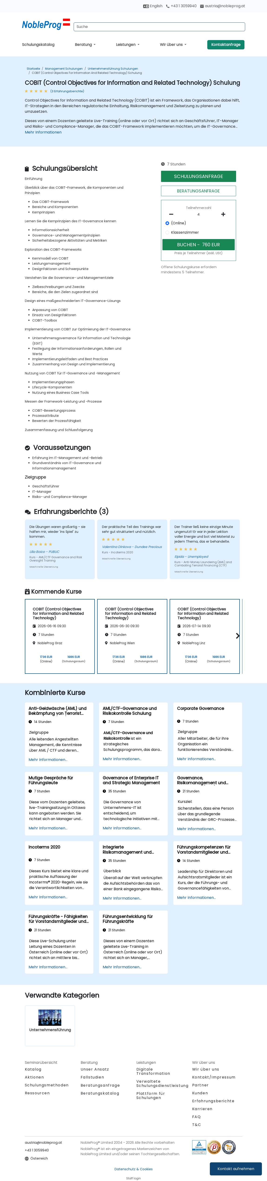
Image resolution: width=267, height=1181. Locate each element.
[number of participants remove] (172, 214)
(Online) (178, 223)
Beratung (84, 44)
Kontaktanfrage (226, 44)
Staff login (133, 1178)
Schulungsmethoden (47, 1085)
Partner (200, 1085)
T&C (196, 1124)
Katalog (33, 1069)
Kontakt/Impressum (214, 1077)
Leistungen (126, 44)
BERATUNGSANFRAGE (198, 191)
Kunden (200, 1093)
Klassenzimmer (185, 232)
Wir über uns (172, 44)
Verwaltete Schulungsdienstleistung (162, 1083)
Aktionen (34, 1077)
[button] (237, 636)
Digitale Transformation (153, 1071)
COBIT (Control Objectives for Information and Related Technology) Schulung (87, 73)
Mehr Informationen (43, 132)
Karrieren (202, 1109)
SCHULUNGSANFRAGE (198, 176)
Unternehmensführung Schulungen (113, 69)
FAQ (196, 1116)
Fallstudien (92, 1077)
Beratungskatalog (100, 1093)
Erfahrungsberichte (213, 1101)
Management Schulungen (64, 69)
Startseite (33, 69)
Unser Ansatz (95, 1069)
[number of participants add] (224, 214)
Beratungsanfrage (100, 1085)
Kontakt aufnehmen (236, 1168)
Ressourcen (37, 1093)
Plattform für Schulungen (150, 1095)
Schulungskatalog (38, 44)
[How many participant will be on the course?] (198, 215)
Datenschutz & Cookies (134, 1169)
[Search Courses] (159, 26)
